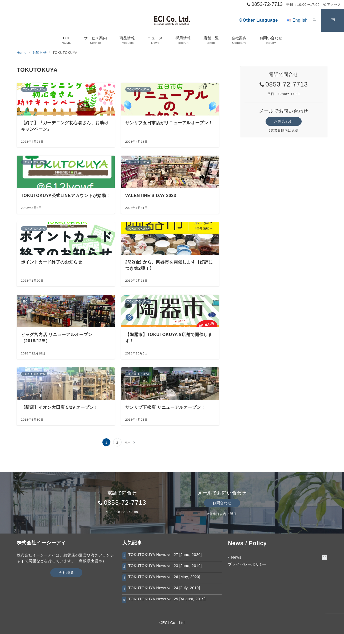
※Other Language (258, 20)
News (279, 557)
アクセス (332, 5)
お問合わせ (283, 121)
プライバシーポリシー (247, 564)
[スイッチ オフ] (314, 20)
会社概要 (66, 572)
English (297, 20)
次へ (128, 442)
